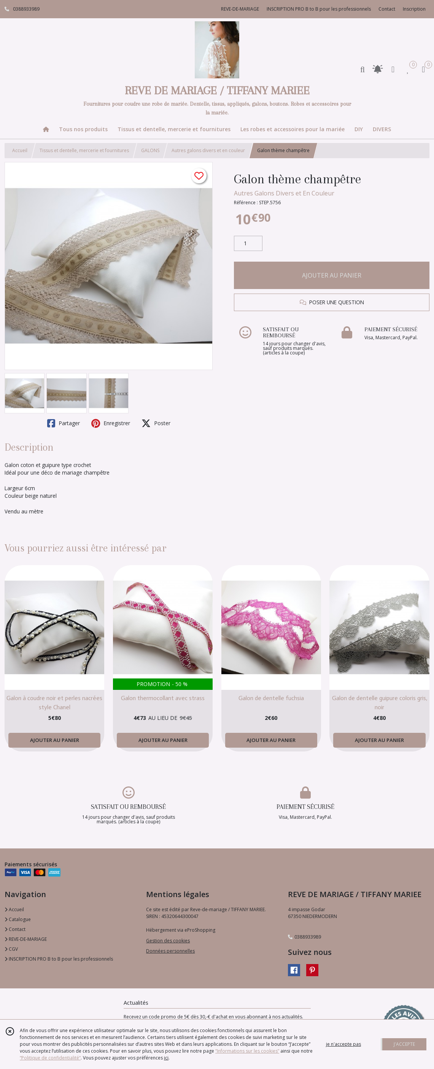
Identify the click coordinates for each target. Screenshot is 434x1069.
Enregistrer (110, 423)
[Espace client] (393, 69)
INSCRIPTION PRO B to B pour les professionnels (59, 959)
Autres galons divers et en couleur (208, 150)
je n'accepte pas (343, 1044)
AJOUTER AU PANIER (331, 275)
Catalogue (18, 919)
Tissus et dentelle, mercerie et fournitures (84, 150)
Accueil (19, 150)
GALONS (150, 150)
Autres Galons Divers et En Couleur (284, 193)
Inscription (414, 9)
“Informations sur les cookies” (247, 1051)
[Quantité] (248, 243)
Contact (386, 9)
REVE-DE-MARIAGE (26, 939)
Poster (155, 423)
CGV (11, 949)
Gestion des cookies (168, 940)
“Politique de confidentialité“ (50, 1058)
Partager (63, 423)
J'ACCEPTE (404, 1044)
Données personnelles (170, 951)
